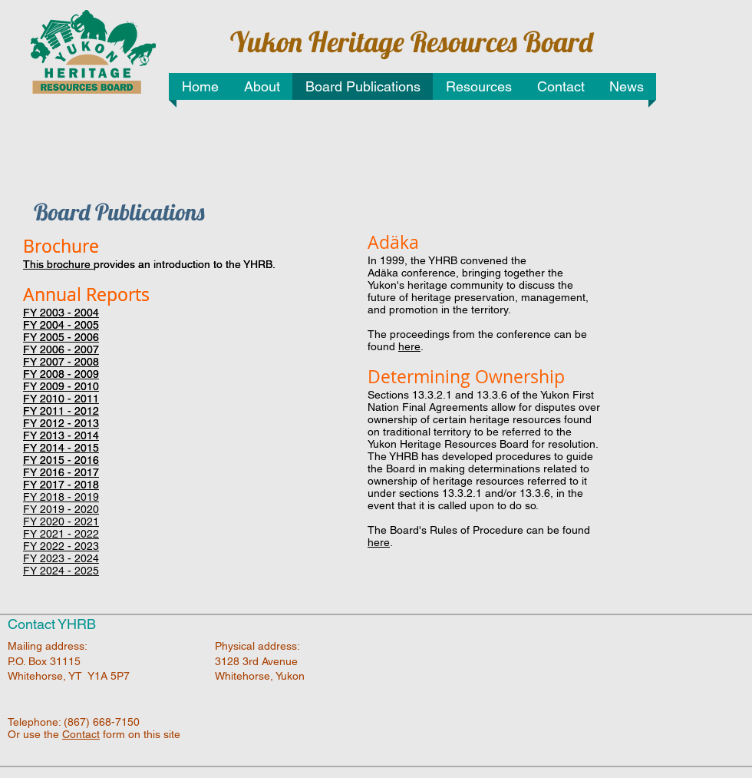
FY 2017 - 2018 (61, 484)
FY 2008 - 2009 (61, 374)
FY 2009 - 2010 (61, 386)
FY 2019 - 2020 (61, 509)
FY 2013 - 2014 (61, 435)
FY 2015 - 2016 (61, 460)
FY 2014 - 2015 (61, 448)
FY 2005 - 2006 (61, 337)
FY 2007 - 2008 (61, 362)
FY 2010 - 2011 (61, 398)
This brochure (58, 264)
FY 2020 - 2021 (61, 521)
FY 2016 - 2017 (61, 472)
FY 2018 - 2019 (61, 497)
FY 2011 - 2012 (61, 411)
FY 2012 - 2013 (61, 423)
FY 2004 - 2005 (61, 325)
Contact (81, 734)
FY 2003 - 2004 (61, 312)
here (409, 346)
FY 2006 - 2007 (61, 349)
